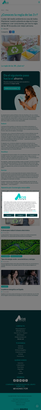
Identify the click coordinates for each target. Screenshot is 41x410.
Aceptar (32, 215)
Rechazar (9, 215)
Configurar (20, 215)
